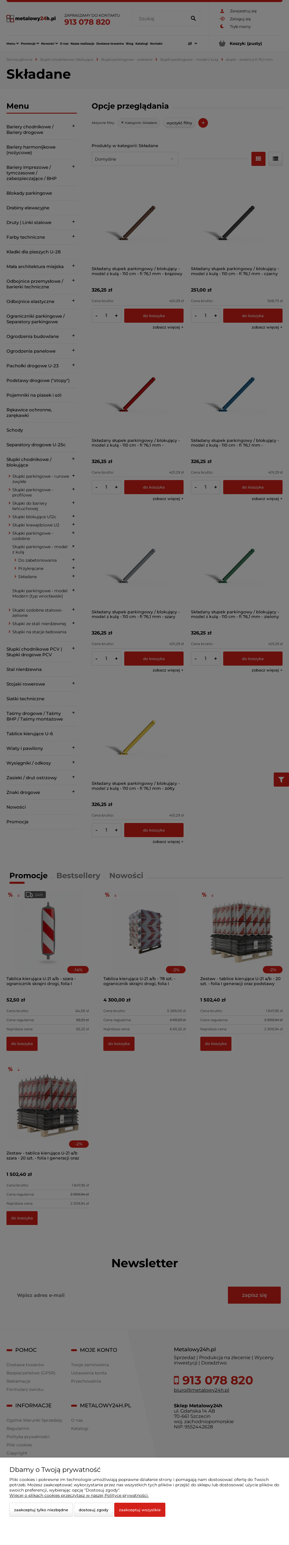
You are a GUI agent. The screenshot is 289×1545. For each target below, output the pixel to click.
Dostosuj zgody (93, 1509)
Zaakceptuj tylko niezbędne (41, 1509)
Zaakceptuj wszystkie (140, 1509)
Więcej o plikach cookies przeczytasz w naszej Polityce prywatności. (79, 1495)
